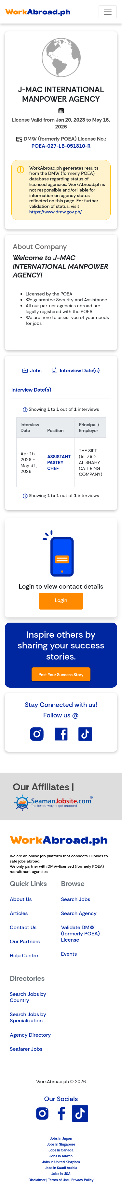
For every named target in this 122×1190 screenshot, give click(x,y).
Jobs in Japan (61, 1138)
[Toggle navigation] (108, 11)
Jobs (32, 370)
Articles (19, 913)
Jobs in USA (61, 1173)
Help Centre (24, 955)
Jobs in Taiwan (61, 1156)
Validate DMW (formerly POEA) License (80, 933)
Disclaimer (37, 1180)
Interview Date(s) (76, 370)
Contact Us (23, 927)
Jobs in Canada (60, 1150)
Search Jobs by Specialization (28, 1017)
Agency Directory (30, 1034)
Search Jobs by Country (28, 997)
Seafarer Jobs (26, 1049)
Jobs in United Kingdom (61, 1162)
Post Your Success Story (60, 675)
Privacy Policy (82, 1180)
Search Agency (79, 913)
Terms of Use (58, 1180)
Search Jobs (75, 899)
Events (69, 953)
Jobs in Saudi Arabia (61, 1167)
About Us (21, 899)
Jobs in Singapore (61, 1144)
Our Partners (25, 941)
